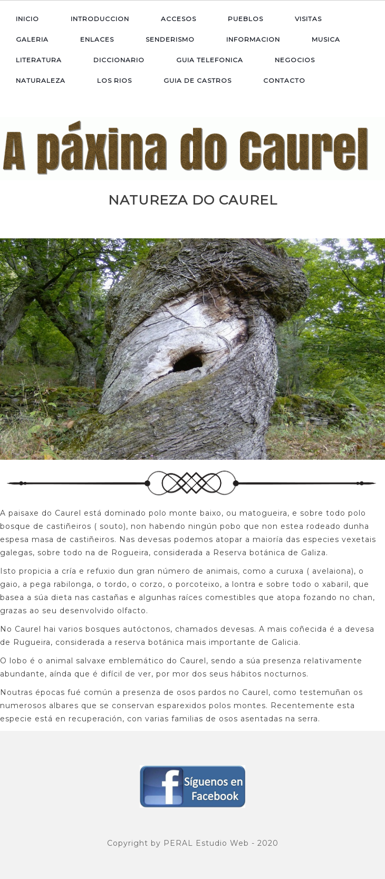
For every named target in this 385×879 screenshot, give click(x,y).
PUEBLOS (245, 19)
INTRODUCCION (100, 19)
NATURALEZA (40, 80)
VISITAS (308, 19)
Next (375, 346)
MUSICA (326, 39)
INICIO (27, 19)
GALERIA (32, 39)
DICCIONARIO (119, 60)
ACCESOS (178, 19)
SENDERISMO (170, 39)
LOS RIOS (114, 80)
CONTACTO (284, 80)
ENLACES (97, 39)
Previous (10, 346)
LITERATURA (39, 60)
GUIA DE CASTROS (197, 80)
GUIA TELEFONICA (209, 60)
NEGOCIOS (295, 60)
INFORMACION (253, 39)
